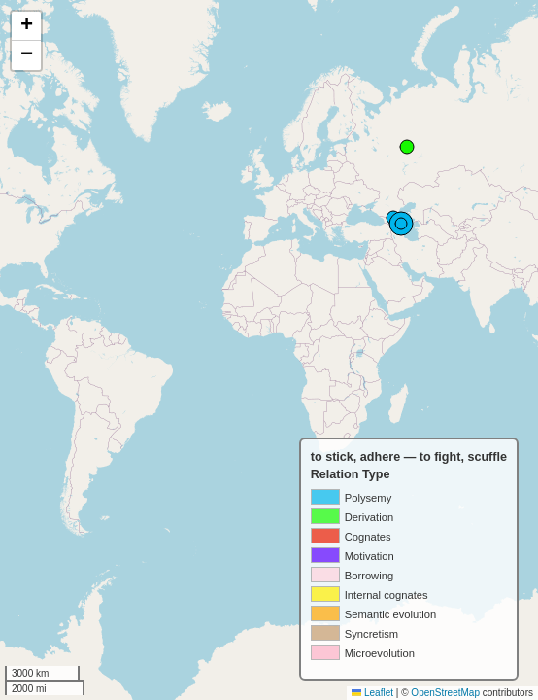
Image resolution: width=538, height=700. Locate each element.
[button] (26, 26)
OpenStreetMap (445, 692)
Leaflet (372, 692)
